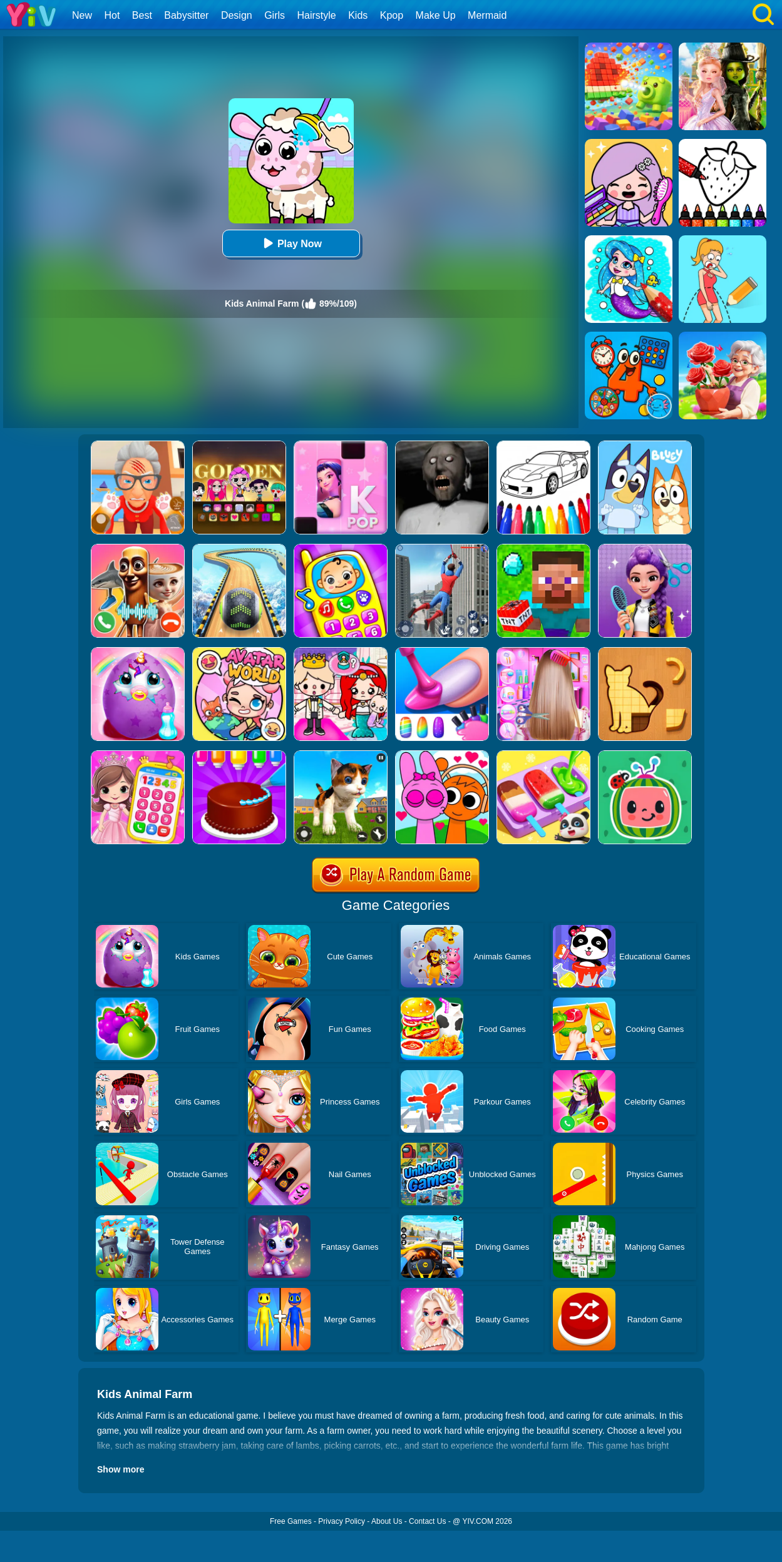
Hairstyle (316, 15)
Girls (274, 15)
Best (142, 15)
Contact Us (427, 1521)
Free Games (291, 1521)
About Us (386, 1521)
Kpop (391, 15)
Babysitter (186, 15)
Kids (358, 15)
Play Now (291, 243)
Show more (120, 1469)
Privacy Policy (341, 1521)
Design (236, 15)
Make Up (436, 15)
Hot (112, 15)
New (82, 15)
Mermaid (487, 15)
